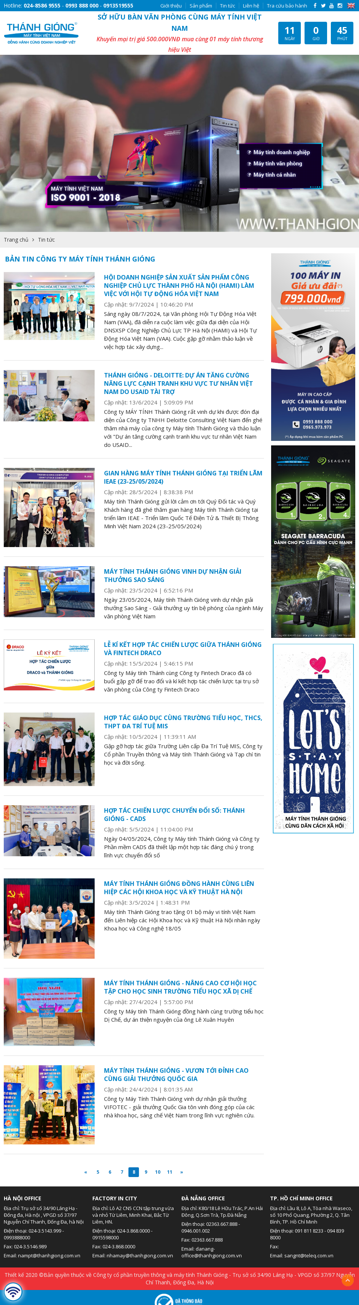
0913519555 (118, 5)
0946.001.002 (195, 1230)
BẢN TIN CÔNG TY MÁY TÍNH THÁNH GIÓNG (80, 258)
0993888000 (17, 1237)
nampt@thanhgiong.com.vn (49, 1255)
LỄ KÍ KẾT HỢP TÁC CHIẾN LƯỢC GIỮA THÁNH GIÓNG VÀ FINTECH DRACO (183, 648)
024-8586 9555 (42, 5)
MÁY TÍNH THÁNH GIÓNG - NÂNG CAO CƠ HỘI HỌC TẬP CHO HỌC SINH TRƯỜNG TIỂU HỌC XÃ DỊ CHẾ (180, 987)
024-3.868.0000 (133, 1230)
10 (157, 1172)
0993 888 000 (81, 5)
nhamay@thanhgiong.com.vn (140, 1255)
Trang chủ (16, 239)
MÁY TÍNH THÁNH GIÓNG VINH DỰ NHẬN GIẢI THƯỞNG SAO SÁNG (172, 575)
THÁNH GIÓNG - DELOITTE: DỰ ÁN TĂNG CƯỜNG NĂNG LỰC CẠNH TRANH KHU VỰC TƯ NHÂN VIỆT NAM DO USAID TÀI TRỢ (178, 383)
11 (169, 1172)
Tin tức (227, 6)
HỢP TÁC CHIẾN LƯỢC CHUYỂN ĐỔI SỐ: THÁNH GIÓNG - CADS (174, 814)
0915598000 (105, 1237)
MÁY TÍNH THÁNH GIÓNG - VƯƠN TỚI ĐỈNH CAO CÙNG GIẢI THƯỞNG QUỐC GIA (176, 1074)
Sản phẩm (201, 6)
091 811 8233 (309, 1230)
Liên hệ (251, 6)
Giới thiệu (171, 6)
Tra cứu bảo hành (287, 6)
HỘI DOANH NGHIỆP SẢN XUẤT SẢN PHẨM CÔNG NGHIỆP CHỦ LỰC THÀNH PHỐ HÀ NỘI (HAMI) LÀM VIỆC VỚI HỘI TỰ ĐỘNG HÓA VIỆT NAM (179, 285)
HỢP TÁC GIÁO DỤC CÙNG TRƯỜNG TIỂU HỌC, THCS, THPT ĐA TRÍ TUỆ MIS (183, 722)
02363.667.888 (221, 1224)
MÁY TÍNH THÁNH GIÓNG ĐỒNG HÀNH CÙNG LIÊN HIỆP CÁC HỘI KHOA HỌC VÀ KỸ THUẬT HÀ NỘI (179, 888)
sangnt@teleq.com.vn (308, 1255)
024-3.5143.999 (45, 1230)
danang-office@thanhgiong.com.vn (211, 1252)
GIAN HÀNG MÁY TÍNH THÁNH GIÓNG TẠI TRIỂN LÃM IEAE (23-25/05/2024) (183, 477)
